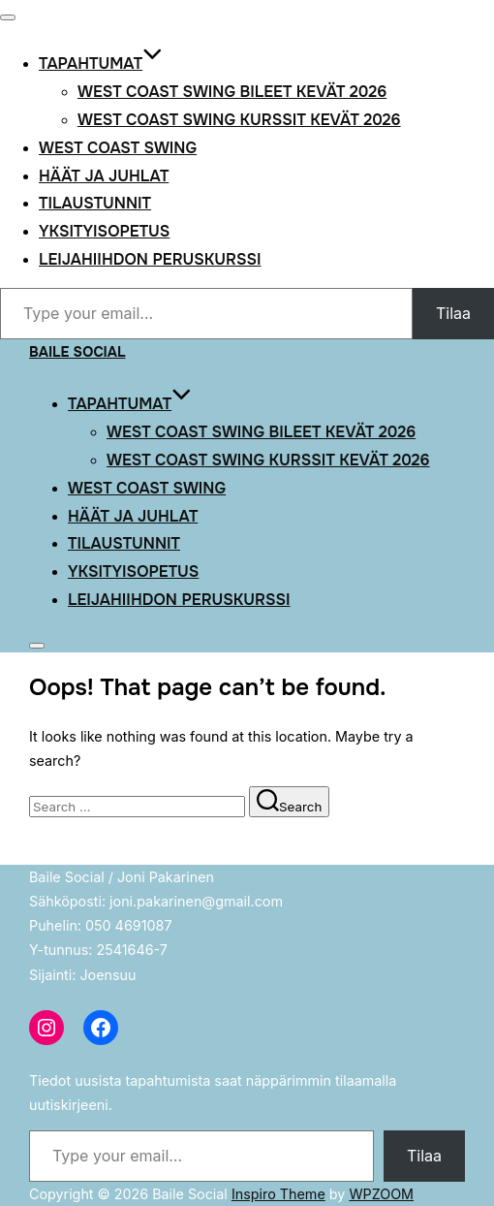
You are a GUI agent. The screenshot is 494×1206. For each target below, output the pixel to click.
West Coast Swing (118, 148)
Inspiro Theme (278, 1194)
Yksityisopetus (104, 231)
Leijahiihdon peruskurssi (150, 259)
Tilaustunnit (95, 203)
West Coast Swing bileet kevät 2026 (231, 91)
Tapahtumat (101, 63)
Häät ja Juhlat (104, 176)
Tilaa (453, 313)
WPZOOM (381, 1194)
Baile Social (77, 352)
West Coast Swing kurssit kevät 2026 (239, 120)
